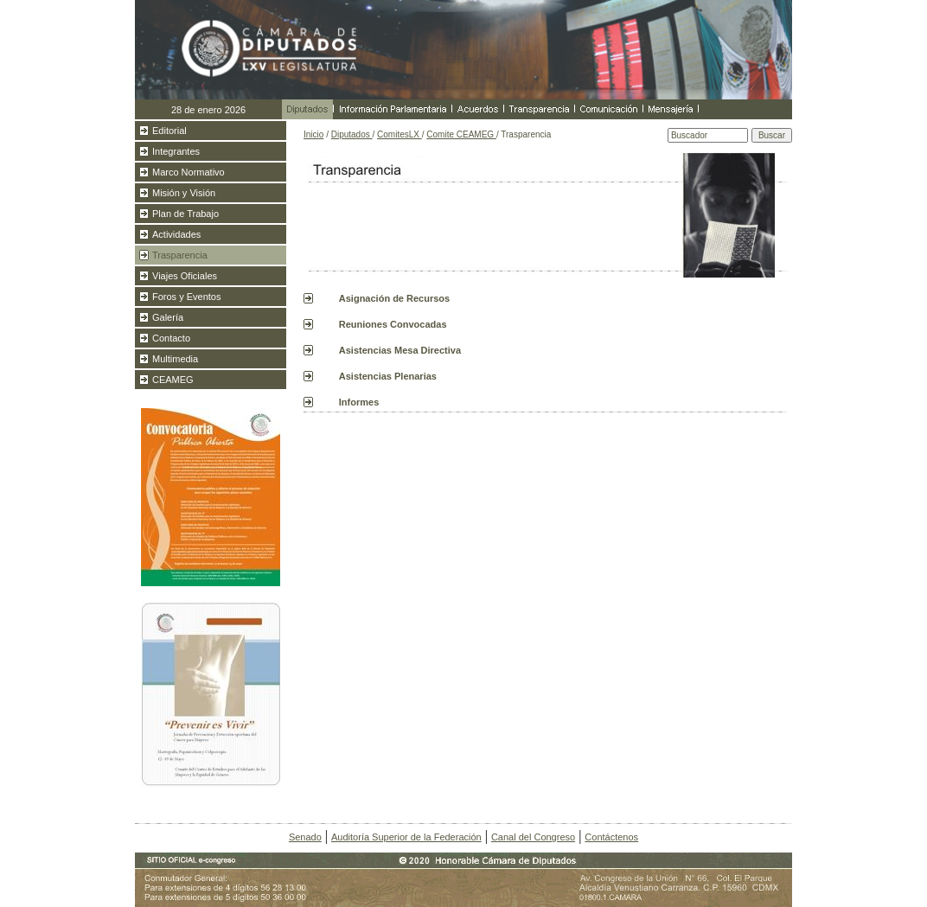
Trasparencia (180, 255)
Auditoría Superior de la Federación (406, 837)
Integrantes (176, 151)
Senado (305, 837)
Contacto (171, 338)
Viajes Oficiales (184, 276)
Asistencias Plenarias (388, 376)
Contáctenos (611, 837)
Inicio (313, 134)
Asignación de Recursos (394, 298)
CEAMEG (173, 379)
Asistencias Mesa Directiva (400, 350)
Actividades (176, 234)
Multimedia (175, 359)
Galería (167, 317)
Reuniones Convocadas (393, 324)
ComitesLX (399, 134)
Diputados (352, 134)
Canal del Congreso (533, 837)
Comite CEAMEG (461, 134)
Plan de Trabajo (185, 213)
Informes (359, 402)
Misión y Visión (183, 193)
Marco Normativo (188, 172)
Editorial (169, 130)
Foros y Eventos (186, 296)
